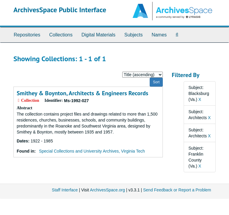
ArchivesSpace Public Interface (59, 9)
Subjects (133, 34)
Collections (60, 34)
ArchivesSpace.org (107, 190)
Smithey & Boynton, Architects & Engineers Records (82, 93)
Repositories (27, 34)
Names (159, 34)
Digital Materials (98, 34)
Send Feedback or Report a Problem (177, 190)
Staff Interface (65, 190)
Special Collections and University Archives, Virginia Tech (92, 151)
